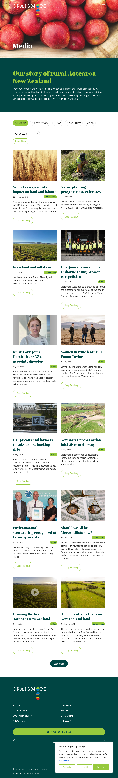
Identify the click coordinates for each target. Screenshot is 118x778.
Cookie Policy (65, 760)
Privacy (66, 720)
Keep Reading (23, 225)
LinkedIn (73, 98)
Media (65, 710)
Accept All (101, 767)
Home (16, 705)
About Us (19, 720)
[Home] (29, 10)
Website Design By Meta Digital (26, 773)
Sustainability (22, 715)
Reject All (84, 767)
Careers (66, 705)
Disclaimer (68, 715)
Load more (59, 668)
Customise (67, 767)
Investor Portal (59, 731)
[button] (103, 10)
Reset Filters (21, 141)
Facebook (42, 98)
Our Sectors (21, 710)
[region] (84, 757)
